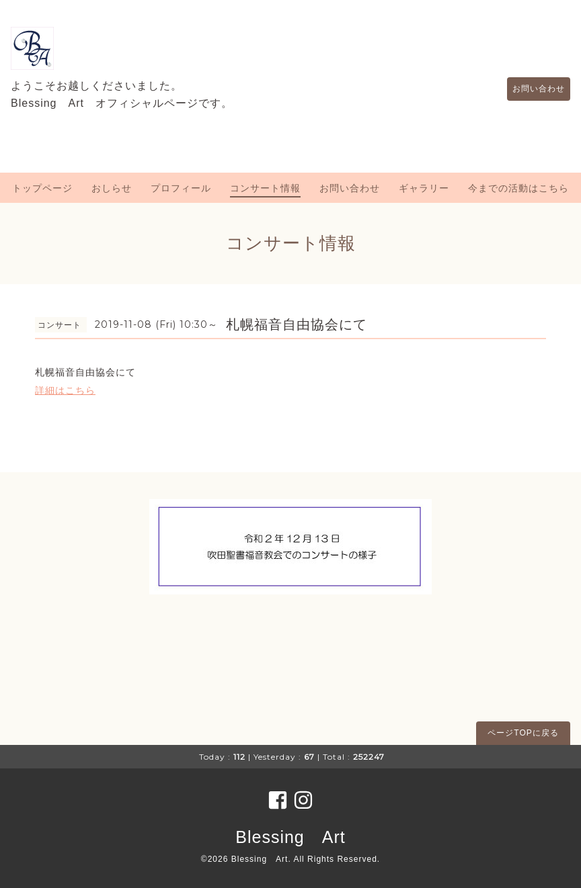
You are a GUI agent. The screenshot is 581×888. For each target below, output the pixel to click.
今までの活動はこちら (518, 188)
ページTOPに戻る (523, 733)
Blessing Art (290, 837)
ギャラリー (424, 188)
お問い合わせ (532, 88)
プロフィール (181, 188)
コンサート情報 (265, 188)
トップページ (42, 188)
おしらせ (111, 188)
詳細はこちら (65, 390)
